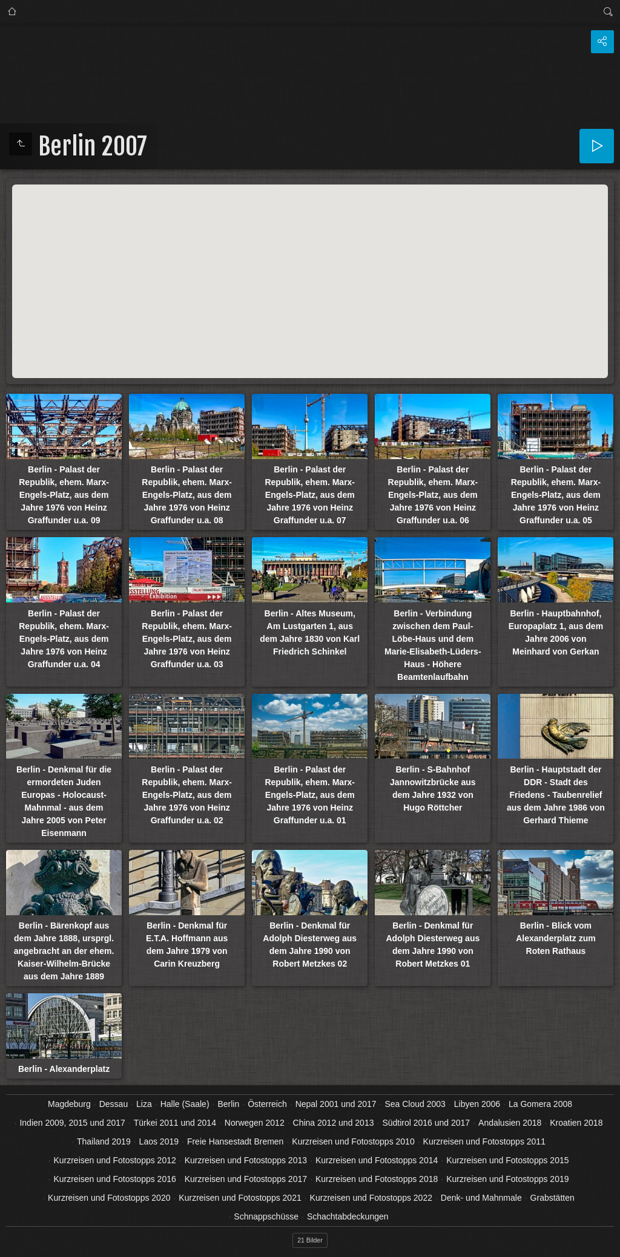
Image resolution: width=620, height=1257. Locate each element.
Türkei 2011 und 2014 (175, 1123)
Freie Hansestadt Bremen (235, 1141)
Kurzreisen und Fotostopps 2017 (246, 1179)
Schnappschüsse (266, 1216)
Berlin (228, 1104)
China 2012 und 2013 (333, 1123)
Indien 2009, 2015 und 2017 (72, 1123)
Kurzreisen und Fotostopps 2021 (240, 1198)
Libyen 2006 (477, 1104)
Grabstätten (552, 1198)
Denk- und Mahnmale (481, 1198)
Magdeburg (69, 1104)
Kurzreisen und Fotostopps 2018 (376, 1179)
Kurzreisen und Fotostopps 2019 (507, 1179)
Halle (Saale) (184, 1104)
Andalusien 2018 (509, 1123)
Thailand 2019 (104, 1141)
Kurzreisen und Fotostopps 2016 (114, 1179)
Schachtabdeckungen (348, 1216)
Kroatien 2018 (576, 1123)
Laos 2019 (159, 1141)
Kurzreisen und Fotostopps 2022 (371, 1198)
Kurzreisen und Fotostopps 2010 (353, 1141)
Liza (144, 1104)
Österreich (267, 1104)
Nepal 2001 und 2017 (336, 1104)
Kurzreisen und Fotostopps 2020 (109, 1198)
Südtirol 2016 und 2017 (426, 1123)
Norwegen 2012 (255, 1123)
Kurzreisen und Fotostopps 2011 (484, 1141)
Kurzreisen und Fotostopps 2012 (114, 1160)
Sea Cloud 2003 (414, 1104)
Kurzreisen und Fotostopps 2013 (246, 1160)
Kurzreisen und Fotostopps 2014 (376, 1160)
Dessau (113, 1104)
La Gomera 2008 (540, 1104)
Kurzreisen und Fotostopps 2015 (507, 1160)
